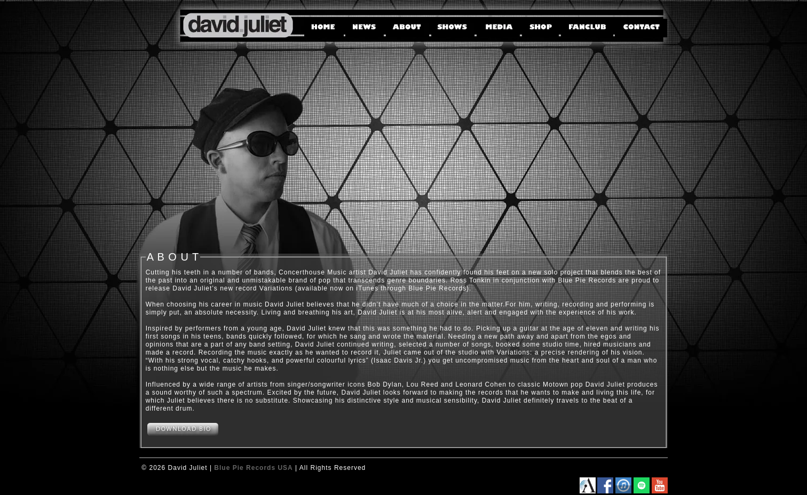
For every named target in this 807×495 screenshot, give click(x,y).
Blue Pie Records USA (253, 468)
